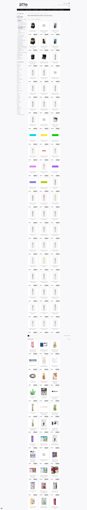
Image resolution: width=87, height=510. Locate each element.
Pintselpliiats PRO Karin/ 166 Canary (44, 266)
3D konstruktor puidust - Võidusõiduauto (65, 366)
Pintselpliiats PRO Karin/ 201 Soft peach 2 (44, 329)
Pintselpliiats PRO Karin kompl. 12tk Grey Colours (55, 31)
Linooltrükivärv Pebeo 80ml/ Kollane (54, 492)
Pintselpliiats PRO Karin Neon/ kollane (33, 157)
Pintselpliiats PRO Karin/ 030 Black (55, 188)
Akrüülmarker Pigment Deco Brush (22, 25)
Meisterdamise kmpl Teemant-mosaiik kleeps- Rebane (54, 398)
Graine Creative (20, 79)
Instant (18, 81)
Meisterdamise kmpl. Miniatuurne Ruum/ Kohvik (65, 476)
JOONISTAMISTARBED (21, 40)
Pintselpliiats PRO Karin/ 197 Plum (44, 313)
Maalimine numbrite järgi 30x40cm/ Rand (65, 413)
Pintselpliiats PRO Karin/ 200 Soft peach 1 (33, 329)
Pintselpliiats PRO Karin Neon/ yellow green (44, 188)
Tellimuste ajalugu (37, 503)
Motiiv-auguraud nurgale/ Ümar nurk (43, 460)
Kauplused (18, 502)
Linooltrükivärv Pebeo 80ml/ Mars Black (33, 413)
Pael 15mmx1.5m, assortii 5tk (54, 366)
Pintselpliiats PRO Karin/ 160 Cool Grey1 (33, 266)
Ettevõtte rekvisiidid (19, 503)
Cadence (18, 66)
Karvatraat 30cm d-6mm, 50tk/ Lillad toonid (54, 413)
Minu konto (36, 502)
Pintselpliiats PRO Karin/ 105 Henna (33, 235)
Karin (18, 86)
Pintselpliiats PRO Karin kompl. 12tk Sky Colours (55, 47)
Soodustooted (28, 503)
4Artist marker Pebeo (22, 23)
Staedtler (18, 107)
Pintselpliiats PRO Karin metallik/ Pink (33, 109)
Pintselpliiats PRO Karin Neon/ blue (33, 141)
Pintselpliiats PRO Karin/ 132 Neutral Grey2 (54, 235)
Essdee (18, 74)
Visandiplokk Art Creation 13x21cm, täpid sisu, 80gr (43, 492)
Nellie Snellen (19, 90)
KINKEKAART (61, 9)
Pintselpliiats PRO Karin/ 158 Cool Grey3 (44, 251)
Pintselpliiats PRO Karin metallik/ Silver (55, 109)
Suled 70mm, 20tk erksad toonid (54, 445)
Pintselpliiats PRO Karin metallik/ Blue (33, 78)
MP (17, 89)
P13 (17, 91)
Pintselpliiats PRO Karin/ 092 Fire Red (54, 219)
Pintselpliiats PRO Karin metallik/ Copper (44, 78)
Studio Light (19, 108)
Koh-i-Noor (19, 88)
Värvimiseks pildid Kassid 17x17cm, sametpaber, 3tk (65, 429)
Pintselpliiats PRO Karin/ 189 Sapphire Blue (54, 298)
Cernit (18, 67)
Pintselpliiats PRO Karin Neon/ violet (55, 172)
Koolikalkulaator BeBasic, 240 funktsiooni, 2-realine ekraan (43, 414)
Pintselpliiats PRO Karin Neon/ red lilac (33, 172)
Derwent (18, 72)
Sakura (18, 103)
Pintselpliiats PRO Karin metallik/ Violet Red (44, 125)
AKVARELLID (19, 37)
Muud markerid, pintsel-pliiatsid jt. (21, 36)
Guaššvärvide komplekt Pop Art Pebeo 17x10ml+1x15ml (65, 399)
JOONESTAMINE (20, 42)
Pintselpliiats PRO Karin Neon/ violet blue (33, 188)
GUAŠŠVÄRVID (20, 39)
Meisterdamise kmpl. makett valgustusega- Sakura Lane (33, 461)
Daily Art (18, 70)
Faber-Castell (19, 75)
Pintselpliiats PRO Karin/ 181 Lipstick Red (44, 298)
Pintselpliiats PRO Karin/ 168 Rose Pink (54, 266)
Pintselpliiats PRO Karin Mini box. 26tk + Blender (55, 125)
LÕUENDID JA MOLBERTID (22, 46)
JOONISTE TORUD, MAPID (22, 52)
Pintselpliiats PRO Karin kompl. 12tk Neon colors (33, 47)
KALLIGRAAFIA (19, 41)
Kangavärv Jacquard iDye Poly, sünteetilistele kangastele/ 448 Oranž (33, 383)
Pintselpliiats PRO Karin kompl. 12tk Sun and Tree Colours (33, 62)
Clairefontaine (19, 69)
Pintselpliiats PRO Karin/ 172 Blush (55, 282)
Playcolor (18, 98)
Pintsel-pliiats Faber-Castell (22, 30)
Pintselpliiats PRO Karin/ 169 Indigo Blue (33, 282)
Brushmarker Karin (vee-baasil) (21, 27)
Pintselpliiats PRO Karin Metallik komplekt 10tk (44, 62)
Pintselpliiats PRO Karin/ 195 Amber (33, 313)
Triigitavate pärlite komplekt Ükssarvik (65, 460)
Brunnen (18, 63)
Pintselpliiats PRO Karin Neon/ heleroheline (55, 141)
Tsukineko (19, 113)
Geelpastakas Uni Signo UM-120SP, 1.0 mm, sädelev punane (43, 398)
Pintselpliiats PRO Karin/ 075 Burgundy (43, 219)
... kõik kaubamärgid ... (21, 114)
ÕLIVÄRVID (19, 18)
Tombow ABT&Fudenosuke (21, 32)
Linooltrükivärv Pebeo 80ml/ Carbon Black (33, 429)
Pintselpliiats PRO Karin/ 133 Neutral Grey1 (32, 251)
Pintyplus (18, 96)
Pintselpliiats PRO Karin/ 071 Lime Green (55, 204)
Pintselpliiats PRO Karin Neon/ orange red (44, 157)
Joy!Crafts (18, 85)
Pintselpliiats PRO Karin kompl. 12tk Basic (33, 31)
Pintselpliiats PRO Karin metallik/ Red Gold (44, 109)
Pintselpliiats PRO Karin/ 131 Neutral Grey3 (43, 235)
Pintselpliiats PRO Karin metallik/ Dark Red (55, 78)
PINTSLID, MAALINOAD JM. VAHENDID (22, 48)
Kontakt (22, 9)
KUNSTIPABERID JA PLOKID (20, 51)
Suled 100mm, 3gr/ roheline (43, 382)
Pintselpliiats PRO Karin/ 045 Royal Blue (32, 204)
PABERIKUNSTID (42, 9)
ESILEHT (29, 13)
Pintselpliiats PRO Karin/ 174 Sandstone (33, 298)
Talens (18, 109)
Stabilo (18, 105)
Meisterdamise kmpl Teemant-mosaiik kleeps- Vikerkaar (32, 351)
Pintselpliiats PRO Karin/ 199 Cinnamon (54, 313)
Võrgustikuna (39, 19)
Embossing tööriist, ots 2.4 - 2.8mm (32, 492)
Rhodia (18, 100)
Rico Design (19, 101)
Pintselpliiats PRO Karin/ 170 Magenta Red (43, 282)
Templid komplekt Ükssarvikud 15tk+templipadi (43, 429)
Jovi (17, 84)
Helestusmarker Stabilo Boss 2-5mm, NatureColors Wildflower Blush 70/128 (65, 383)
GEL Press (19, 77)
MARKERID (19, 20)
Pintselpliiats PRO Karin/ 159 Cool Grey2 (55, 251)
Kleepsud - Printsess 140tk (65, 445)
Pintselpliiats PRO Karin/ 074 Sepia (33, 219)
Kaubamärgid (28, 502)
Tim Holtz (18, 110)
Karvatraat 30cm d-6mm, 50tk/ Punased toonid (32, 476)
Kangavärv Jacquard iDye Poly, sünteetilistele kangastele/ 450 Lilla (65, 493)
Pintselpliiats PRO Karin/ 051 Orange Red (44, 204)
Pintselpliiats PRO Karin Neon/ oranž (55, 157)
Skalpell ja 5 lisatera (65, 350)
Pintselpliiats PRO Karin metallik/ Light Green (55, 94)
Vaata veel (68, 339)
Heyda (18, 80)
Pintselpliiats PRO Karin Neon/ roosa (44, 172)
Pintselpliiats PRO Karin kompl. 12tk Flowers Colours (44, 31)
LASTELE (48, 9)
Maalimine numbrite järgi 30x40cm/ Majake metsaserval (43, 445)
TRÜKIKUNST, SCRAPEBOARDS (20, 45)
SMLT (18, 104)
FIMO (18, 76)
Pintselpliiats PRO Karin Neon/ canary (44, 141)
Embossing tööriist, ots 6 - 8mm (32, 398)
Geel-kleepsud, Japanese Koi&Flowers (33, 366)
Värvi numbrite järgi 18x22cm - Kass (54, 460)
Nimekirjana (33, 19)
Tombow (18, 112)
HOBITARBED (35, 9)
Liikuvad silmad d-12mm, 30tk (54, 382)
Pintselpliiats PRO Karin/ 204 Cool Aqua (54, 329)
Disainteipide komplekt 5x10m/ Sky (43, 476)
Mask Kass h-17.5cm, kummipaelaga (43, 366)
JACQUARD (19, 82)
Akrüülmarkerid (21, 22)
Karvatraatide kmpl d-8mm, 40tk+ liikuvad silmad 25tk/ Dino (54, 476)
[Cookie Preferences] (2, 508)
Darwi (18, 71)
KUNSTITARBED (28, 9)
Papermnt (19, 93)
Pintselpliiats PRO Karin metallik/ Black (55, 62)
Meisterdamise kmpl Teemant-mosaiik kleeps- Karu (54, 351)
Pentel (18, 95)
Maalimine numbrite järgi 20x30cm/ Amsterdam (32, 445)
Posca (19, 34)
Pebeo (18, 94)
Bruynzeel (19, 65)
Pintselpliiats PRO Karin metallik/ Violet (33, 125)
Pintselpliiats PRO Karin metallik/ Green (44, 94)
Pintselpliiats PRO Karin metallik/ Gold (33, 94)
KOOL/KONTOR (55, 9)
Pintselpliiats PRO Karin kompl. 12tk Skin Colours (44, 47)
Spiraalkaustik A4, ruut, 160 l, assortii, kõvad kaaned (44, 351)
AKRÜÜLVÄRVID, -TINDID (21, 19)
